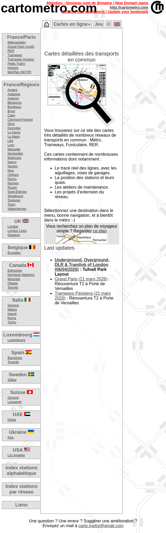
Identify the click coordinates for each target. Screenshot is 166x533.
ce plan (100, 231)
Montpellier (15, 153)
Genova (13, 305)
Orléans (13, 175)
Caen (11, 115)
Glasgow (13, 235)
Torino (11, 322)
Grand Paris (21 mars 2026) (81, 279)
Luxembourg (21, 334)
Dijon (11, 124)
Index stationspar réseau (21, 489)
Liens (21, 505)
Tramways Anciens (20, 59)
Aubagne (13, 94)
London (12, 226)
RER (10, 51)
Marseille (13, 149)
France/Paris (21, 37)
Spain (21, 352)
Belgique (21, 247)
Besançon (14, 103)
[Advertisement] (144, 114)
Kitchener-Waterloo (20, 275)
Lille (10, 141)
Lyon (10, 145)
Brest (11, 111)
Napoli (11, 314)
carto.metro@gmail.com (101, 525)
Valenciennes (16, 209)
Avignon (13, 98)
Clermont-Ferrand (20, 120)
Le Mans (13, 136)
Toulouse (13, 200)
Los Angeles (16, 455)
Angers (12, 90)
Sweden (21, 374)
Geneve (13, 398)
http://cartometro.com (129, 7)
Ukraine (21, 432)
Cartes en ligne (72, 24)
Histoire (12, 68)
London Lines (17, 231)
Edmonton (14, 270)
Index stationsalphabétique (21, 470)
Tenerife (13, 362)
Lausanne (14, 402)
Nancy (11, 162)
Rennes (12, 183)
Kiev (10, 437)
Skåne (11, 380)
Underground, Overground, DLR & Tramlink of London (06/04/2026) (82, 265)
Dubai (11, 420)
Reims (11, 179)
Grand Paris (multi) (20, 47)
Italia (21, 300)
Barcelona (14, 358)
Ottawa (12, 283)
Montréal (13, 279)
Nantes (12, 166)
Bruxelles (13, 253)
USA (21, 450)
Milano (12, 309)
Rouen (12, 187)
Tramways (14, 55)
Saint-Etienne (17, 192)
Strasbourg (15, 196)
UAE (21, 414)
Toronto (12, 287)
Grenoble (13, 128)
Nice (10, 170)
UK (21, 221)
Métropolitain (16, 42)
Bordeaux (14, 107)
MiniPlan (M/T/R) (19, 72)
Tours (11, 204)
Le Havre (13, 132)
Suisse (21, 392)
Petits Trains (16, 64)
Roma (11, 318)
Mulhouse (14, 158)
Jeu (99, 24)
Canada (21, 265)
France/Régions (21, 84)
